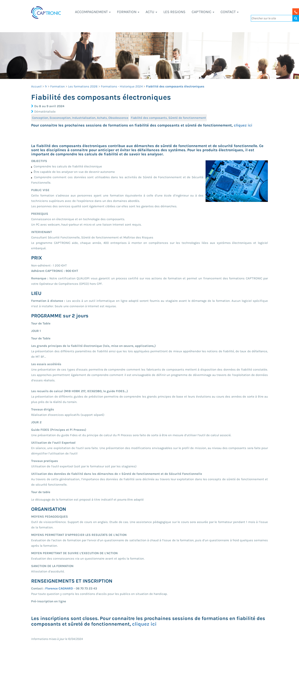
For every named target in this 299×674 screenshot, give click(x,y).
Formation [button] (128, 12)
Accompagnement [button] (93, 12)
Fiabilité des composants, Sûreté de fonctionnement (168, 118)
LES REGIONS (174, 12)
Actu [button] (151, 12)
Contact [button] (230, 12)
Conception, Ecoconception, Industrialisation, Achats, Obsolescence (80, 118)
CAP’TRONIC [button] (203, 12)
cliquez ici (243, 125)
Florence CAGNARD (59, 588)
